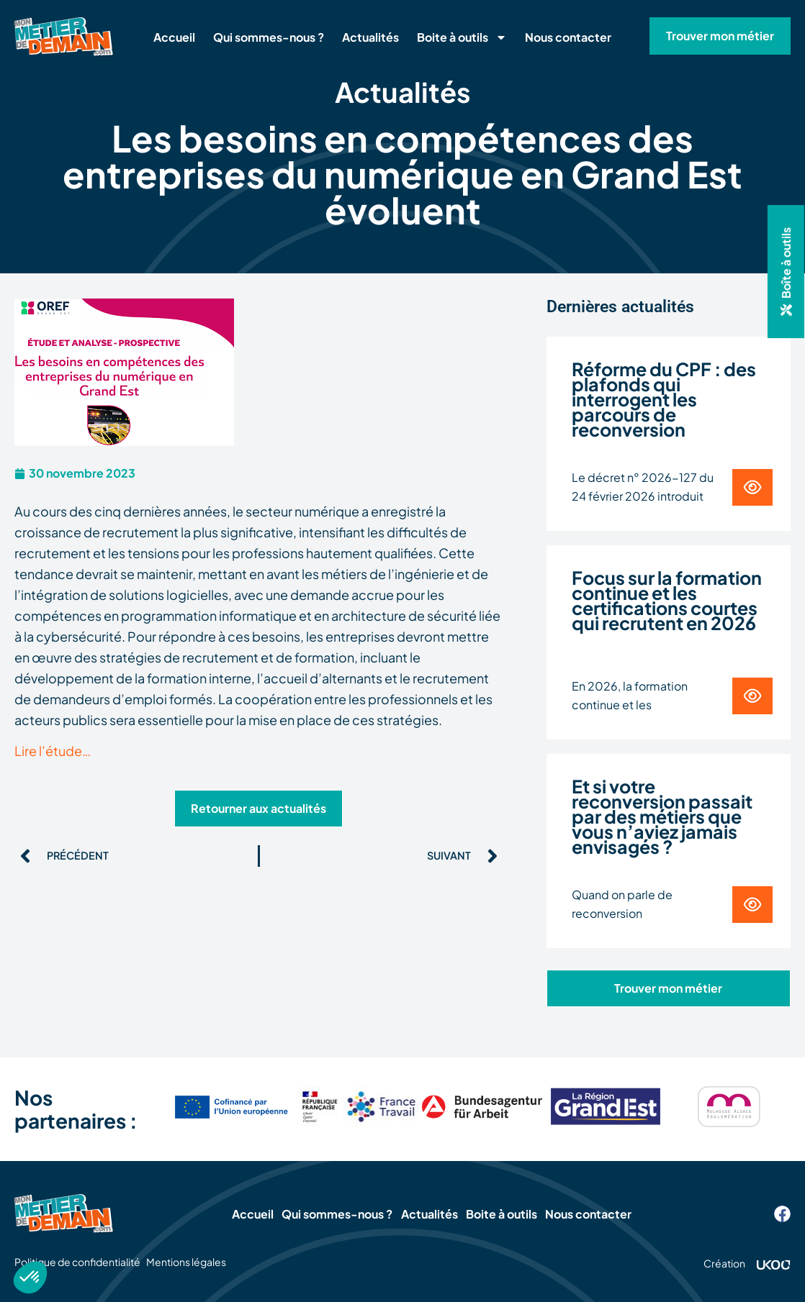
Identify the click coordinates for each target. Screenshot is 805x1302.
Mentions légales (206, 1261)
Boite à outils (462, 37)
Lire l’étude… (52, 750)
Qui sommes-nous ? (268, 37)
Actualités (370, 37)
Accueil (174, 37)
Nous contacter (568, 37)
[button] (786, 271)
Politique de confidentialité (77, 1261)
